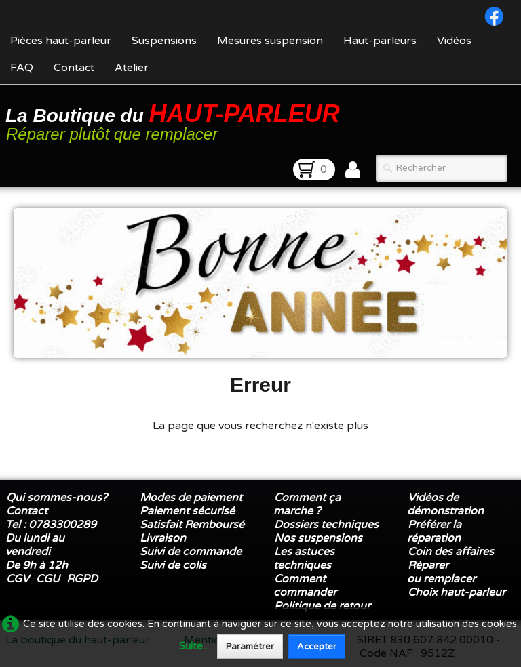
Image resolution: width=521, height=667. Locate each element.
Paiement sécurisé (187, 511)
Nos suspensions (318, 538)
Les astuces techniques (303, 558)
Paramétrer (250, 646)
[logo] (175, 121)
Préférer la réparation (434, 531)
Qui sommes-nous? (56, 497)
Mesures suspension (270, 40)
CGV (17, 579)
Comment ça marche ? (307, 504)
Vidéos (454, 40)
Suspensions (164, 40)
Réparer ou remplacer (442, 572)
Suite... (194, 646)
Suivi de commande (191, 552)
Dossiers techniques (326, 524)
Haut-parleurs (380, 40)
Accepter (316, 646)
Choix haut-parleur (458, 592)
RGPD (82, 579)
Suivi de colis (173, 565)
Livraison (163, 538)
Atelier (132, 68)
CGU (48, 579)
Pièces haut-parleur (60, 40)
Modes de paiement (191, 497)
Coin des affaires (451, 552)
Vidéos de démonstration (445, 504)
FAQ (21, 68)
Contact (74, 68)
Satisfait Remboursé (192, 524)
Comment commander (306, 585)
